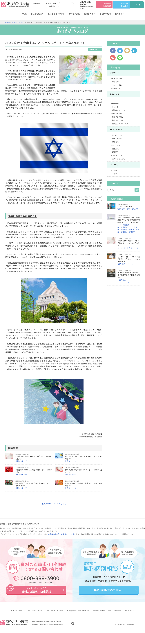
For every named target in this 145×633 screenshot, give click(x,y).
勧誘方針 (117, 612)
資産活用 (115, 152)
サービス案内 (74, 14)
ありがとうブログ (18, 22)
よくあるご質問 (50, 3)
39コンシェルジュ (118, 159)
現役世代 (115, 142)
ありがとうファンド (56, 14)
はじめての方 (117, 135)
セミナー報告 (117, 85)
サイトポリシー (16, 612)
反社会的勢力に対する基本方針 (78, 612)
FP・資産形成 (116, 129)
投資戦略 (115, 103)
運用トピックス (117, 113)
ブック (114, 170)
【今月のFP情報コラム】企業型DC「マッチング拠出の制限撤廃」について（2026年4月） (128, 219)
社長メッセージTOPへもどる (53, 503)
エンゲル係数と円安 (124, 206)
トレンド (115, 107)
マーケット (116, 100)
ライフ (114, 174)
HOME (24, 14)
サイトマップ (129, 612)
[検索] (65, 4)
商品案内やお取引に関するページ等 (61, 534)
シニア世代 (116, 145)
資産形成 (115, 148)
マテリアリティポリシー (54, 612)
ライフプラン (117, 155)
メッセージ (114, 72)
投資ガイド (119, 14)
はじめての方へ (37, 14)
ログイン (138, 4)
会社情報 (36, 3)
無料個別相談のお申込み (109, 591)
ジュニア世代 (117, 138)
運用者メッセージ (118, 110)
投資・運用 (114, 94)
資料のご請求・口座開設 (36, 591)
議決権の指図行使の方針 (102, 612)
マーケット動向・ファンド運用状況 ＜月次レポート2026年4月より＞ (128, 259)
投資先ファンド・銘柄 (120, 123)
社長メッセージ (95, 49)
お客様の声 (116, 88)
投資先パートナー (118, 120)
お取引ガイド (89, 14)
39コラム (114, 164)
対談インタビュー (118, 117)
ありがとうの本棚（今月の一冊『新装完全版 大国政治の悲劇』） (128, 275)
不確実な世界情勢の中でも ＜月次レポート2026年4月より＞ (128, 243)
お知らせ (115, 82)
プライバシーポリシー (34, 612)
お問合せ (52, 6)
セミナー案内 (105, 14)
